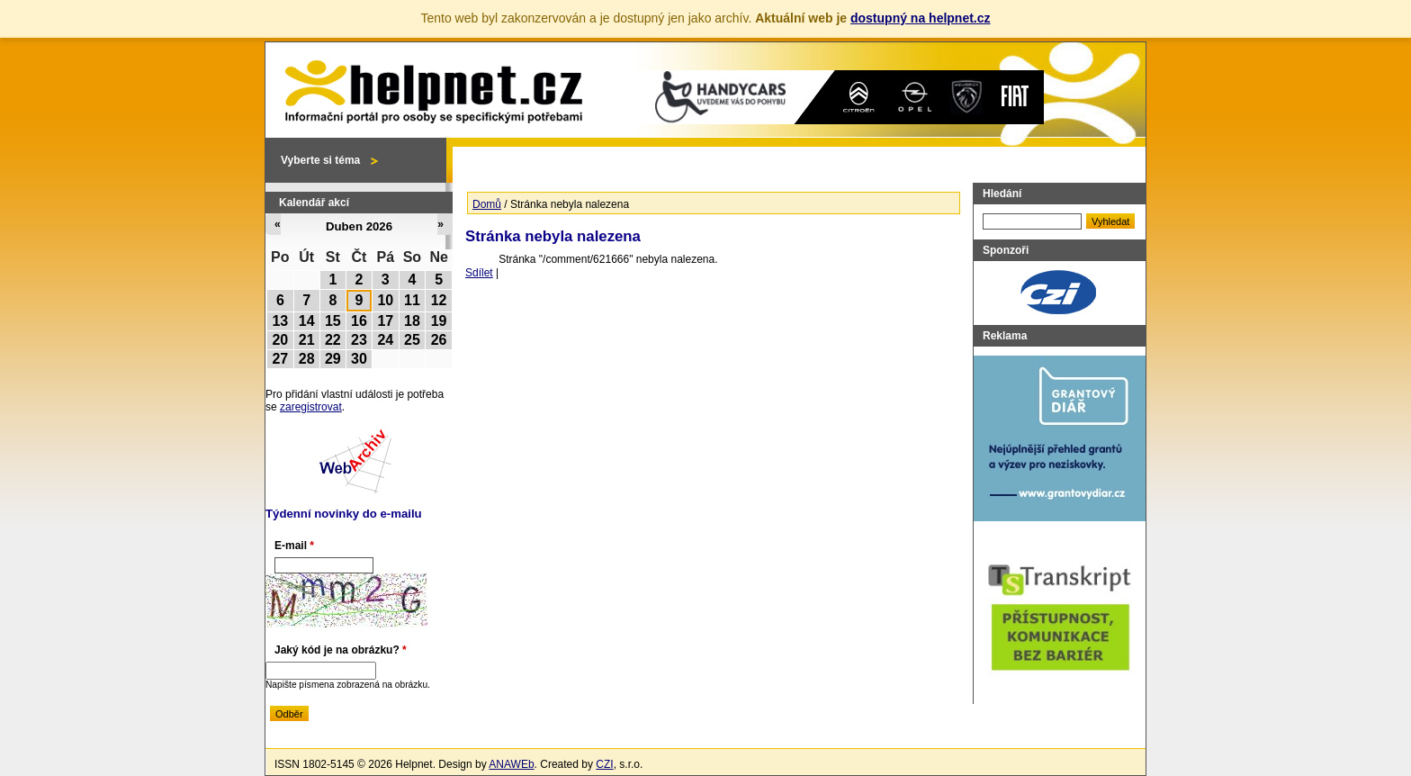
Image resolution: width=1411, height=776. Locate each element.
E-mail (294, 545)
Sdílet (479, 272)
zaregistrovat (311, 407)
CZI (604, 764)
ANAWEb (511, 764)
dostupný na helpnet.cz (920, 18)
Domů (486, 204)
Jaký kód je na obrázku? (340, 650)
